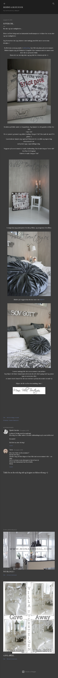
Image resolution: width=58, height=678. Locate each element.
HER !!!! (42, 300)
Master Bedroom (14, 420)
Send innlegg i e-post (13, 417)
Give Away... (9, 655)
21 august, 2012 (24, 430)
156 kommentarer (12, 659)
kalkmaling (26, 48)
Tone (11, 450)
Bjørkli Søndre (14, 430)
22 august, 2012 (18, 450)
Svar (11, 445)
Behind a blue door (13, 7)
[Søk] (53, 3)
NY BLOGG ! (8, 571)
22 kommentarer (12, 575)
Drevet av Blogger (29, 672)
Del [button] (4, 417)
